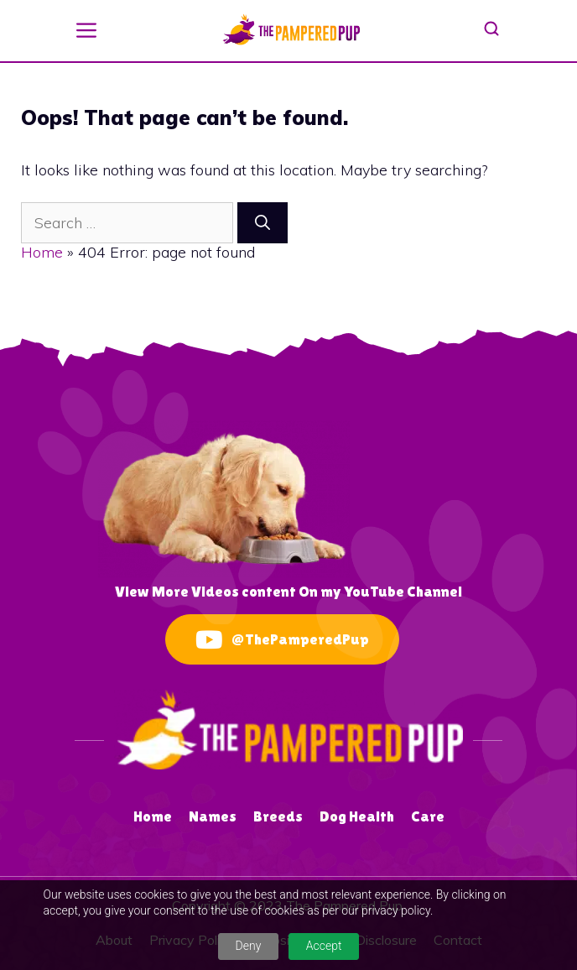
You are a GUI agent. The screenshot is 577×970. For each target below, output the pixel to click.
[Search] (262, 222)
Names (213, 816)
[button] (86, 28)
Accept (324, 945)
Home (42, 252)
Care (427, 816)
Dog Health (357, 816)
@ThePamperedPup (282, 640)
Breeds (278, 816)
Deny (249, 945)
